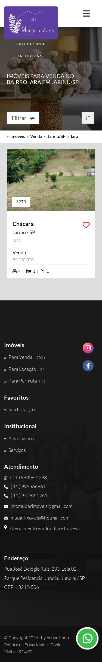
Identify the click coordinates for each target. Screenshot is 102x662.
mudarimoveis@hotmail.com (36, 518)
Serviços (15, 450)
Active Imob (58, 637)
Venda (36, 136)
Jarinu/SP (56, 136)
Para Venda (24, 357)
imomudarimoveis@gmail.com (38, 506)
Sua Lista (19, 409)
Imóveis (17, 136)
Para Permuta (24, 381)
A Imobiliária (19, 438)
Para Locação (24, 369)
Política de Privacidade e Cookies (35, 644)
